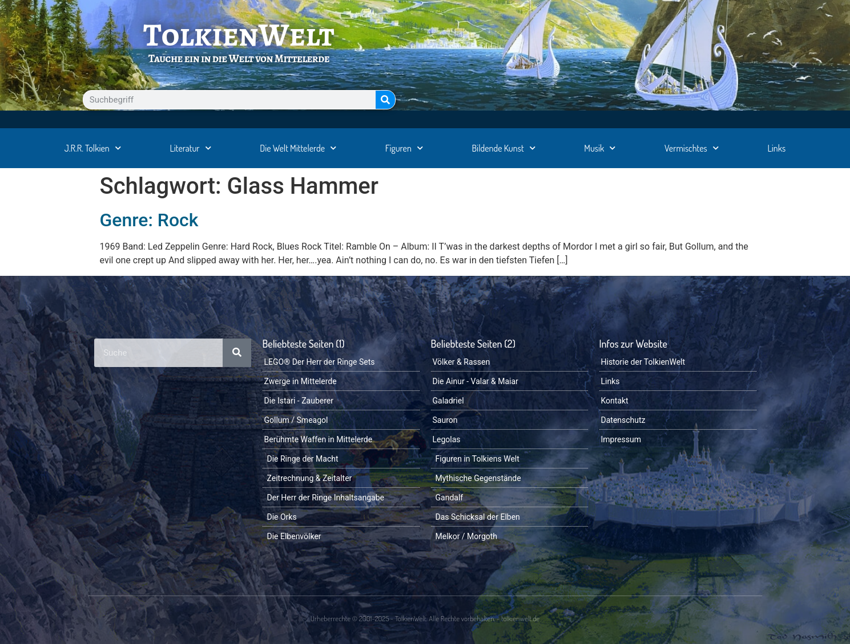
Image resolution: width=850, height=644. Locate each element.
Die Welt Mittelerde (298, 148)
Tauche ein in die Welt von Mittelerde (238, 58)
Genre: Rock (149, 220)
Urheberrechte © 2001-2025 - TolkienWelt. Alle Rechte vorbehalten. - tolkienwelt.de (425, 618)
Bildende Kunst (503, 148)
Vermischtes (691, 148)
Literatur (190, 148)
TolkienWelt (239, 34)
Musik (599, 148)
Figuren (404, 148)
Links (776, 148)
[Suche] (385, 100)
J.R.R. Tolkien (93, 148)
